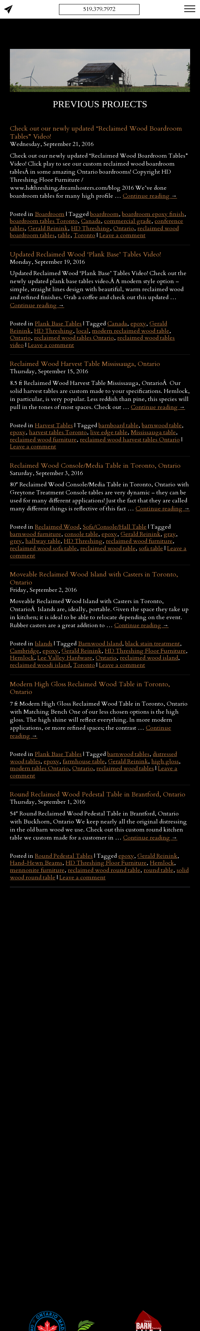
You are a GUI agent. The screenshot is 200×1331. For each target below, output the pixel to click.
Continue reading (150, 196)
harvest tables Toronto (58, 432)
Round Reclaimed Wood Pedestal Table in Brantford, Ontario (97, 794)
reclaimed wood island (149, 658)
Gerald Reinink (48, 228)
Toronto (84, 235)
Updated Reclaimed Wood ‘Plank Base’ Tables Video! (85, 254)
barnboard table (118, 425)
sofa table (151, 548)
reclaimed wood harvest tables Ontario (130, 440)
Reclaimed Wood (57, 527)
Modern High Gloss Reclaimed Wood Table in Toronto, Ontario (90, 688)
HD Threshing (90, 228)
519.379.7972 (99, 9)
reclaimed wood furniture (43, 440)
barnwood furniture (35, 534)
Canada (91, 221)
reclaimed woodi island (40, 665)
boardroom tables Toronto (44, 221)
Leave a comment (122, 235)
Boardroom (49, 214)
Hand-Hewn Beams (36, 863)
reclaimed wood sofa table (43, 548)
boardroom (104, 214)
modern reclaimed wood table (130, 331)
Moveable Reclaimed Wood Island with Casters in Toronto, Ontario (94, 578)
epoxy (138, 324)
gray (170, 534)
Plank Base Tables (58, 324)
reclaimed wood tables (125, 768)
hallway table (42, 541)
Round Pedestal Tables (64, 856)
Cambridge (24, 651)
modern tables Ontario (39, 768)
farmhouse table (84, 761)
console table (81, 534)
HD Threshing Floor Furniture (145, 651)
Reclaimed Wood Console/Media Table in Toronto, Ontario (95, 465)
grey (16, 541)
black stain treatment (152, 644)
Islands (43, 644)
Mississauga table (153, 432)
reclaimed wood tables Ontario (74, 338)
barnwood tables (128, 754)
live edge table (108, 432)
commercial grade (127, 221)
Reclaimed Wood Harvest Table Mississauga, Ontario (85, 364)
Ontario (123, 228)
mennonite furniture (37, 870)
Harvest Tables (54, 425)
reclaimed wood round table (104, 870)
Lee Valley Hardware (64, 658)
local (82, 331)
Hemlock (22, 658)
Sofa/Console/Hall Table (115, 527)
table (64, 235)
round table (158, 870)
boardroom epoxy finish (153, 214)
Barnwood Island (100, 644)
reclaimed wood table (108, 548)
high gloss (165, 761)
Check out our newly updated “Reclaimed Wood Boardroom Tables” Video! (96, 132)
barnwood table (162, 425)
